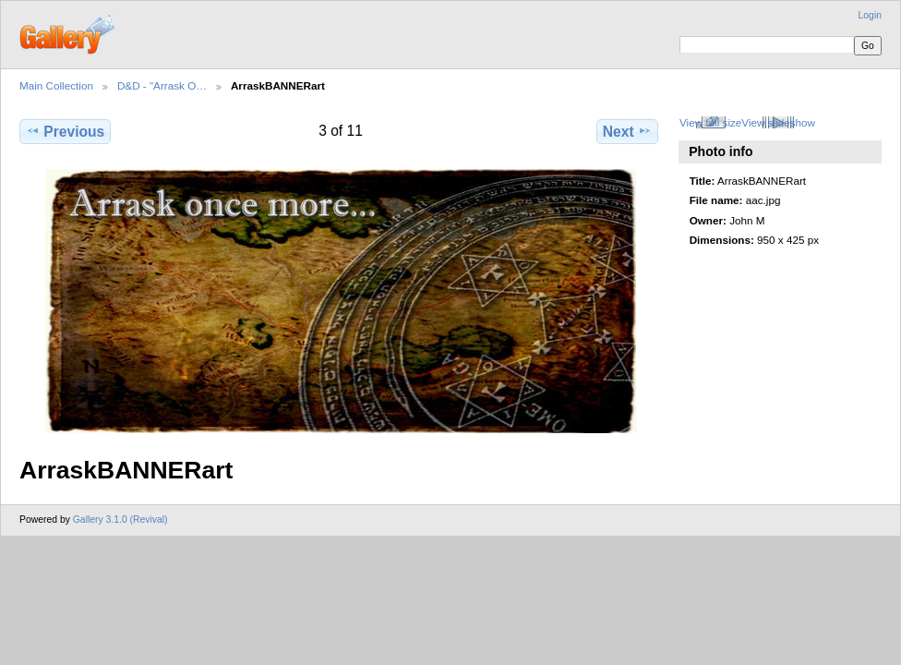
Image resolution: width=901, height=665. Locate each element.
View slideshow (778, 122)
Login (870, 15)
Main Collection (56, 85)
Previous (65, 131)
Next (627, 131)
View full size (710, 122)
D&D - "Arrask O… (162, 85)
